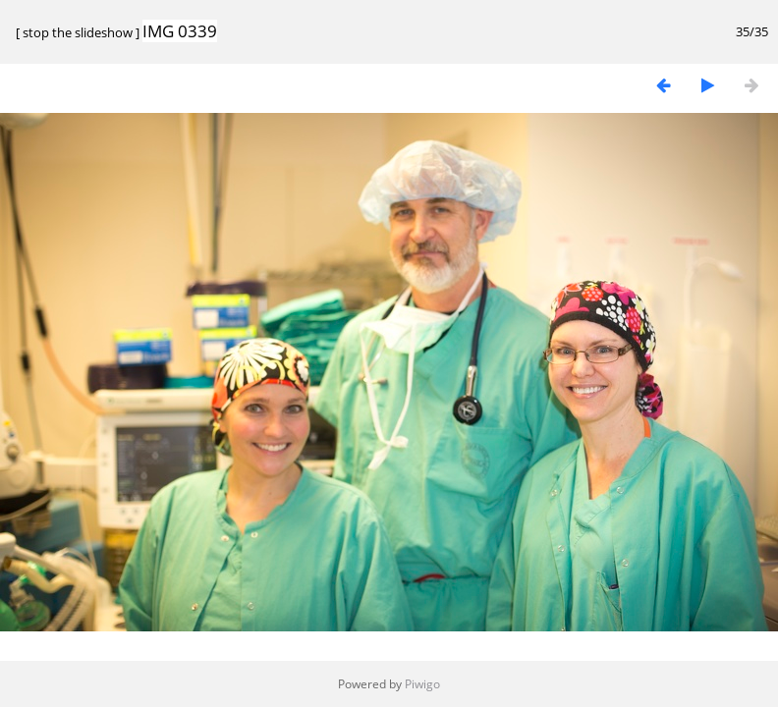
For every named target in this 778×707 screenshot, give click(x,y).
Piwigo (422, 684)
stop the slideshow (78, 32)
